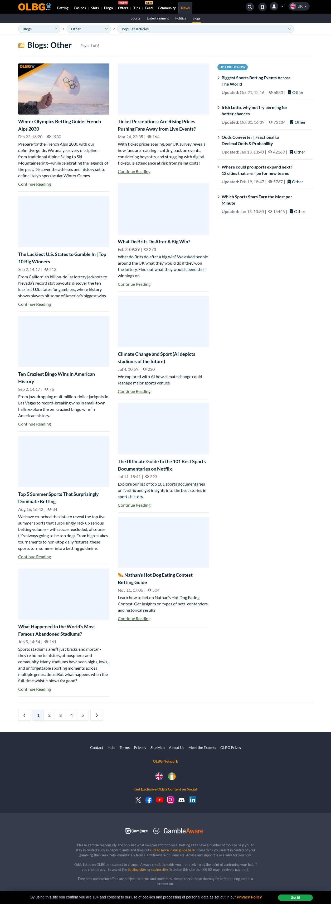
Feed (149, 6)
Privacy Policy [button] (249, 897)
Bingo (108, 8)
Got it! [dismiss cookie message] (295, 898)
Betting (63, 8)
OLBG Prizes (230, 747)
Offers (123, 6)
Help (111, 747)
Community (167, 8)
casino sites (160, 869)
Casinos (80, 8)
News (185, 8)
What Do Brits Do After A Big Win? (154, 241)
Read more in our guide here (174, 850)
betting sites (137, 869)
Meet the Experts (202, 747)
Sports (135, 18)
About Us (176, 747)
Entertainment (158, 18)
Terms (125, 747)
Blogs (196, 18)
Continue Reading (34, 183)
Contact (96, 747)
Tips (136, 8)
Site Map (157, 747)
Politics (180, 18)
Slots (95, 8)
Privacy (140, 747)
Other (295, 92)
